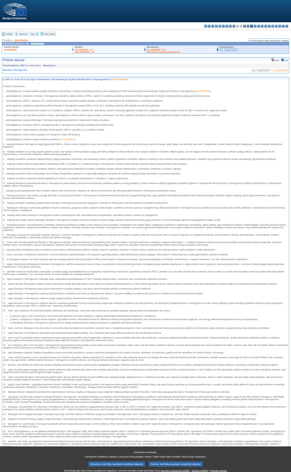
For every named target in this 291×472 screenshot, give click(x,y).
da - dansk (216, 26)
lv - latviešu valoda (248, 26)
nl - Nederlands (262, 26)
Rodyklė (9, 34)
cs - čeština (212, 26)
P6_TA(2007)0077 (228, 50)
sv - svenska (286, 26)
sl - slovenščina (279, 26)
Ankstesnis (23, 34)
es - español (209, 26)
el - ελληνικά (226, 26)
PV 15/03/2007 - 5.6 (156, 50)
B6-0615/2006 (203, 91)
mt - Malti (258, 26)
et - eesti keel (223, 26)
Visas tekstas (49, 34)
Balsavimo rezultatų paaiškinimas (163, 52)
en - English (230, 26)
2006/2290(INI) (21, 40)
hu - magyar (255, 26)
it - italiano (244, 26)
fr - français (234, 26)
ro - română (272, 26)
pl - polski (265, 26)
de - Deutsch (219, 26)
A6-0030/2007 (10, 50)
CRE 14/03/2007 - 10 (84, 52)
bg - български (205, 26)
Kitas (33, 34)
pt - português (269, 26)
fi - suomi (283, 26)
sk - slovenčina (276, 26)
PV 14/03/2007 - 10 (84, 50)
